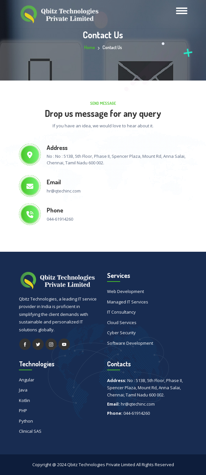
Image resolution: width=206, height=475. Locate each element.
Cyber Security (121, 333)
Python (26, 421)
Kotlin (24, 400)
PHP (23, 410)
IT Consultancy (121, 312)
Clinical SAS (30, 431)
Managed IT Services (127, 302)
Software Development (130, 343)
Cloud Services (121, 322)
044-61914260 (60, 219)
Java (23, 390)
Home (89, 47)
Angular (26, 380)
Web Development (125, 291)
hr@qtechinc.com (64, 191)
